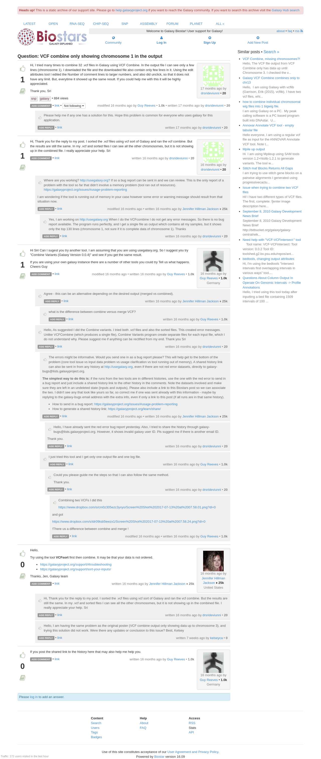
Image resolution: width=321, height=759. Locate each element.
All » (220, 24)
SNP (124, 24)
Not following (74, 106)
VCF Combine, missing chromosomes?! (271, 59)
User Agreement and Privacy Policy (193, 752)
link (57, 105)
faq (290, 31)
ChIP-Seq (101, 24)
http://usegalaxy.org (94, 219)
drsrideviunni (210, 93)
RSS (192, 723)
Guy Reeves (146, 105)
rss (299, 31)
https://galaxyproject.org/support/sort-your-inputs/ (75, 569)
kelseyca (216, 638)
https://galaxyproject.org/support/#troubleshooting (76, 564)
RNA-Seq (77, 24)
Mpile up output (254, 149)
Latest (29, 24)
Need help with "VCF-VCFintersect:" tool (272, 240)
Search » (271, 52)
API (191, 732)
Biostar (159, 756)
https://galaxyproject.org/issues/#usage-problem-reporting (85, 189)
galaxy (44, 98)
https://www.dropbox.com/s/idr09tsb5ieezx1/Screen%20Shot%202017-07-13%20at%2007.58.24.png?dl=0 (128, 521)
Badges (96, 737)
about (281, 31)
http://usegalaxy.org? (95, 180)
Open (53, 24)
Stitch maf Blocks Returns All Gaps (268, 168)
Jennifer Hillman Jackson (200, 209)
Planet (196, 24)
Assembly (148, 24)
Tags (94, 732)
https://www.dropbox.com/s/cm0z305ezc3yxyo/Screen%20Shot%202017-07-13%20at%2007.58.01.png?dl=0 (137, 507)
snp (33, 98)
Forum (173, 24)
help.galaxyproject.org (131, 10)
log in (34, 697)
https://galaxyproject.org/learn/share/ (134, 409)
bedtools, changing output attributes (268, 259)
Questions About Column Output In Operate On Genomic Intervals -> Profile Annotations (272, 282)
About (144, 723)
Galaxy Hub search (286, 10)
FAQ (143, 728)
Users (95, 728)
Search (96, 723)
